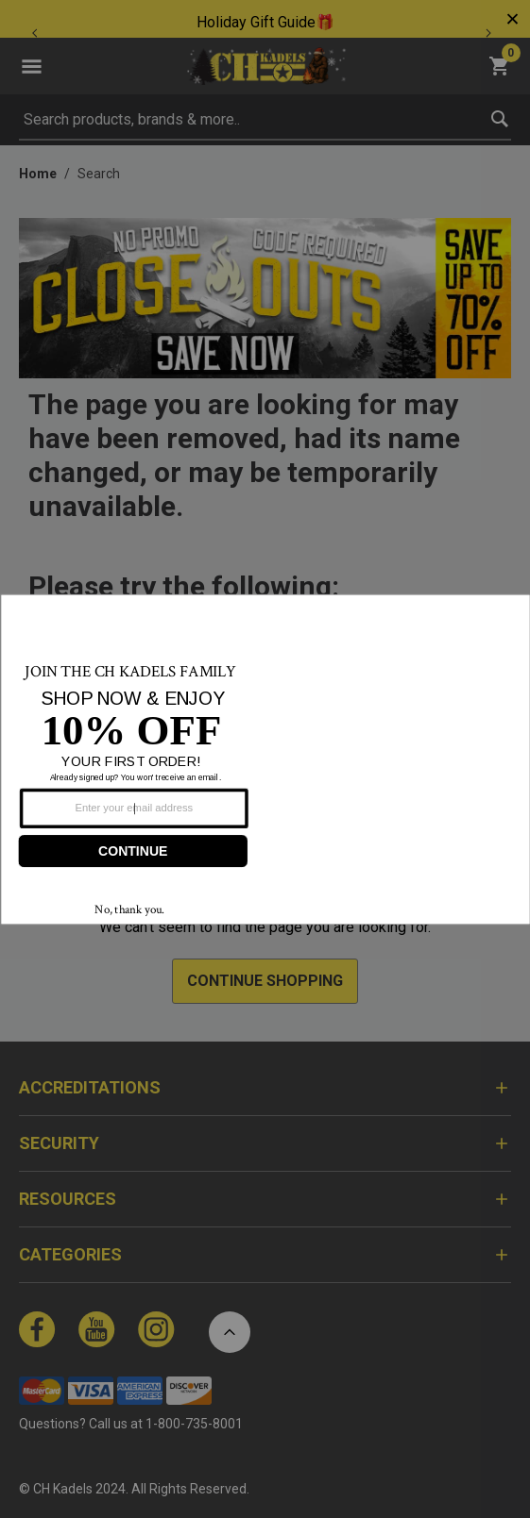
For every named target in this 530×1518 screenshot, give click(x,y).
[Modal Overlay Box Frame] (265, 759)
